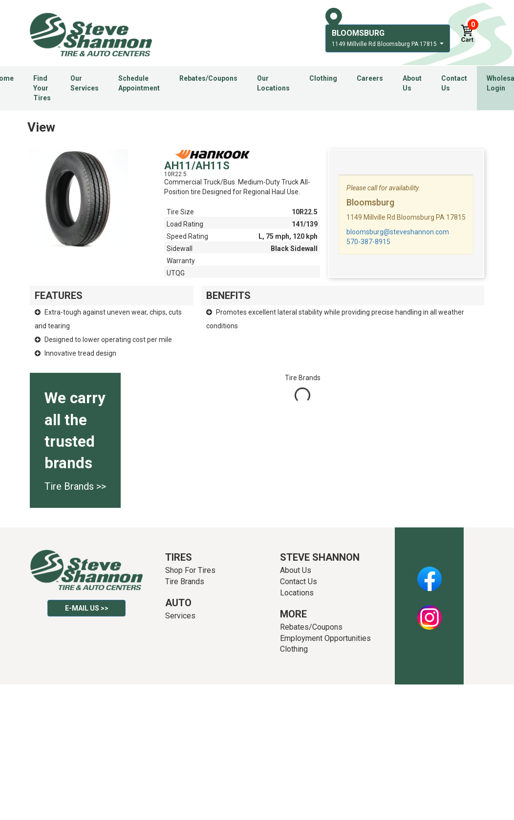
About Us (412, 83)
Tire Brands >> (75, 486)
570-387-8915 (368, 242)
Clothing (323, 78)
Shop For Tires (190, 570)
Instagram (429, 612)
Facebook (429, 573)
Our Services (84, 83)
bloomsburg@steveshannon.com (397, 232)
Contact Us (454, 83)
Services (180, 615)
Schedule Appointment (139, 83)
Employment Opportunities (325, 638)
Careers (370, 78)
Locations (297, 592)
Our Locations (273, 83)
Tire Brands (184, 581)
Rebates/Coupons (208, 78)
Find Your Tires (42, 88)
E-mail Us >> (86, 608)
